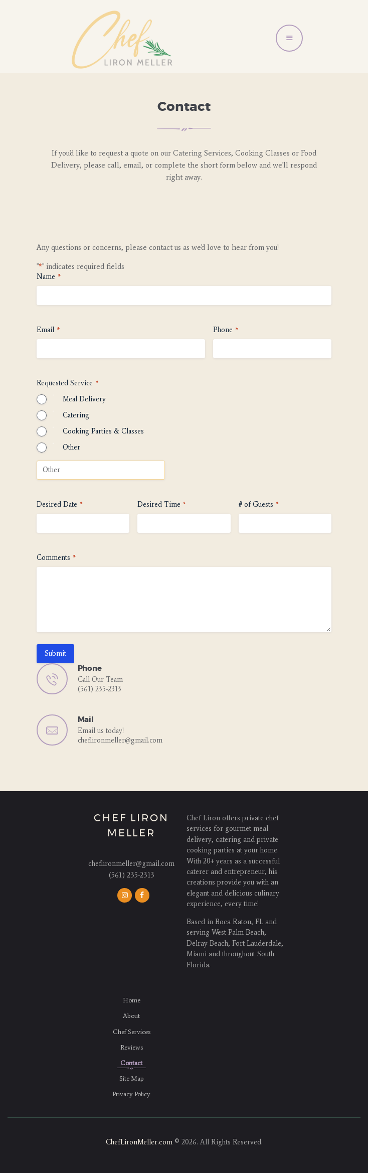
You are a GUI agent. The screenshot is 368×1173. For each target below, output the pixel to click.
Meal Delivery (84, 399)
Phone (225, 330)
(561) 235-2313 (99, 689)
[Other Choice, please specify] (101, 470)
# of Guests (259, 504)
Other (71, 447)
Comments (56, 557)
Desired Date (60, 504)
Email (48, 330)
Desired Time (161, 504)
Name (49, 276)
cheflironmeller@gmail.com (120, 740)
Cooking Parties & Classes (103, 431)
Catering (76, 415)
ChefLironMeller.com (139, 1141)
